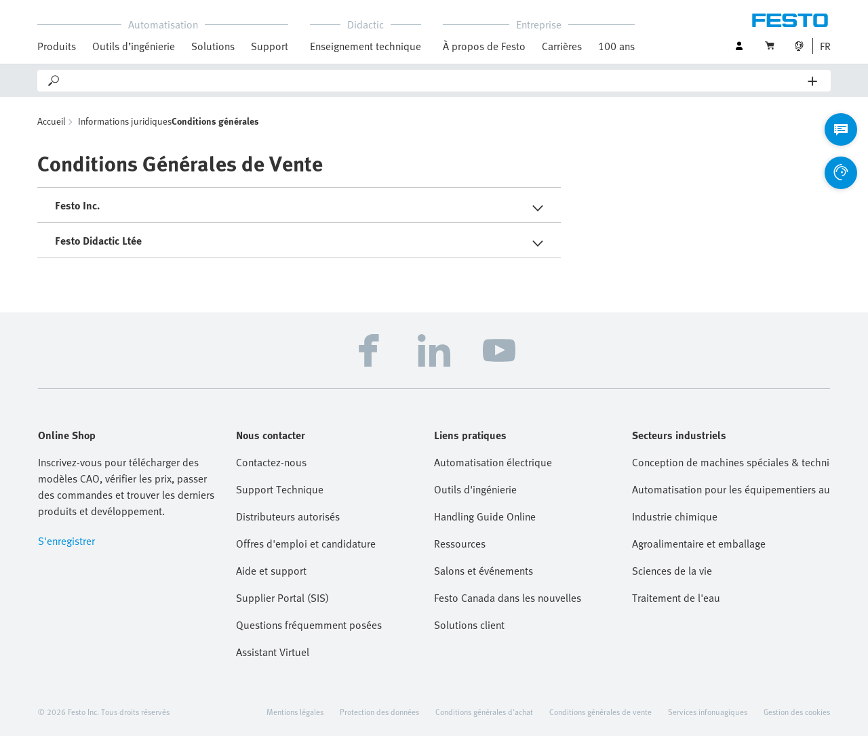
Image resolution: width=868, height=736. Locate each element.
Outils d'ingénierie (475, 489)
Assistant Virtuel (272, 652)
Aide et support (271, 571)
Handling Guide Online (485, 516)
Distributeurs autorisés (288, 516)
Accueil (51, 121)
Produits (56, 46)
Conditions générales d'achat (484, 712)
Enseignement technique (365, 46)
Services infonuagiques (707, 712)
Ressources (460, 543)
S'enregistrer (66, 541)
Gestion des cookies (797, 712)
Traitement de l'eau (676, 598)
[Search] (434, 80)
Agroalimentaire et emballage (699, 543)
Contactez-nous (271, 462)
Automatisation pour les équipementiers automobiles (731, 489)
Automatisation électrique (493, 462)
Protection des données (379, 712)
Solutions (213, 46)
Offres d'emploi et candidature (306, 543)
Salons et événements (483, 571)
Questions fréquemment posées (309, 625)
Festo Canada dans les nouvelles (507, 598)
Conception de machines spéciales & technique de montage (731, 462)
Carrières (562, 46)
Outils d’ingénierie (133, 46)
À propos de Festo (484, 46)
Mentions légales (295, 712)
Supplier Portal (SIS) (282, 598)
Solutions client (469, 625)
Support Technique (279, 489)
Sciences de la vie (672, 571)
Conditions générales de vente (600, 712)
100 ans (616, 46)
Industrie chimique (674, 516)
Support (269, 46)
